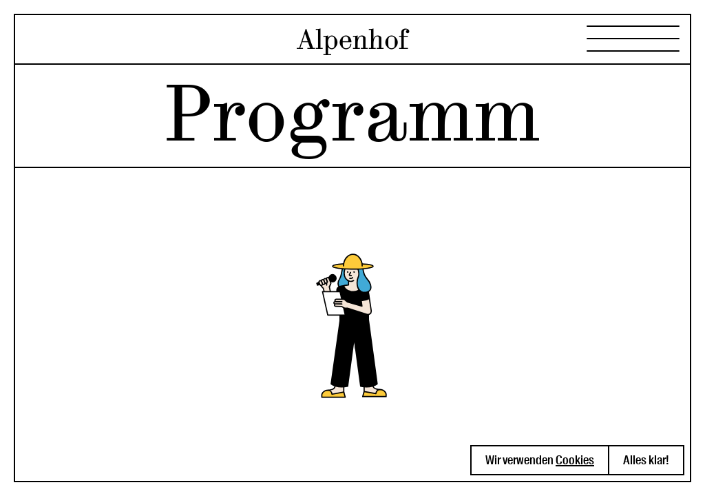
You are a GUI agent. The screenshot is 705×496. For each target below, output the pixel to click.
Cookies (575, 460)
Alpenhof (352, 39)
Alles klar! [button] (646, 460)
